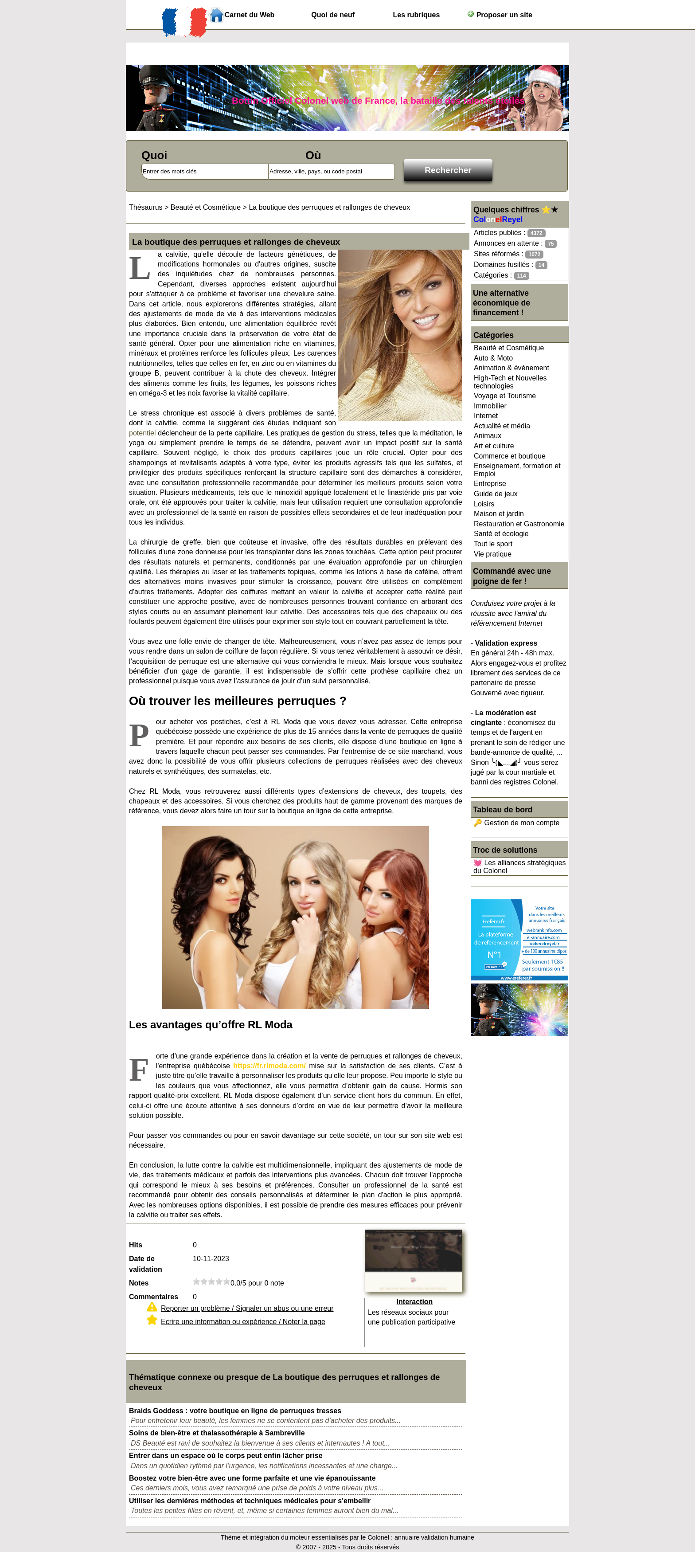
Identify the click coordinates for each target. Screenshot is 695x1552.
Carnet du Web (250, 15)
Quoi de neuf (333, 15)
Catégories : (501, 275)
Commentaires (153, 1297)
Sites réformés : (508, 254)
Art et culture (494, 446)
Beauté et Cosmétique (509, 348)
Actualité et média (502, 426)
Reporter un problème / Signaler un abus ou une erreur (247, 1308)
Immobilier (490, 406)
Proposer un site (499, 14)
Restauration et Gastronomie (519, 524)
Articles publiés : (510, 233)
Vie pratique (492, 554)
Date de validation (145, 1264)
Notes (138, 1283)
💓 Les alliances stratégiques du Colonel (519, 866)
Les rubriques (416, 15)
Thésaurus (146, 207)
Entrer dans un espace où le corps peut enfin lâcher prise (226, 1455)
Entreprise (490, 483)
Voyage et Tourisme (505, 396)
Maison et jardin (499, 513)
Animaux (487, 435)
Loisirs (484, 504)
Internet (486, 415)
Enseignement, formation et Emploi (517, 470)
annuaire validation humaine (434, 1537)
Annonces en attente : (515, 243)
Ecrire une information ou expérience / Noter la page (243, 1321)
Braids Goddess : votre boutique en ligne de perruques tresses (235, 1411)
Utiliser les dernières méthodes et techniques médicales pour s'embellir (250, 1501)
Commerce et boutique (510, 456)
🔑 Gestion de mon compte (516, 823)
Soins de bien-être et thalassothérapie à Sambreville (217, 1433)
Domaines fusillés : (510, 265)
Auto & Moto (493, 358)
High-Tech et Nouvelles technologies (510, 382)
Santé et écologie (501, 533)
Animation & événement (511, 368)
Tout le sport (493, 544)
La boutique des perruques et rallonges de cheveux (329, 207)
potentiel (142, 433)
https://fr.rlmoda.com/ (269, 1066)
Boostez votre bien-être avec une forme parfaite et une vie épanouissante (252, 1478)
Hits (135, 1245)
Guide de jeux (496, 494)
